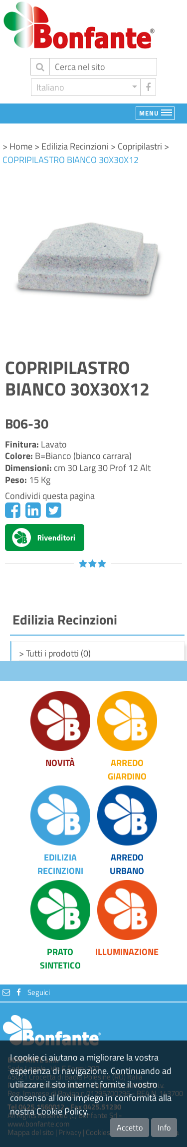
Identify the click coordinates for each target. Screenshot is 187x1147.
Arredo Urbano (127, 864)
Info (164, 1128)
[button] (86, 87)
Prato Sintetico (60, 958)
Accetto (130, 1128)
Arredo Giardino (127, 769)
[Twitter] (53, 510)
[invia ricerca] (39, 67)
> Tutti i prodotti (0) (55, 653)
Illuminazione (127, 951)
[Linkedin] (33, 510)
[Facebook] (12, 510)
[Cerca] (103, 67)
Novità (60, 763)
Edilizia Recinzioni (60, 864)
